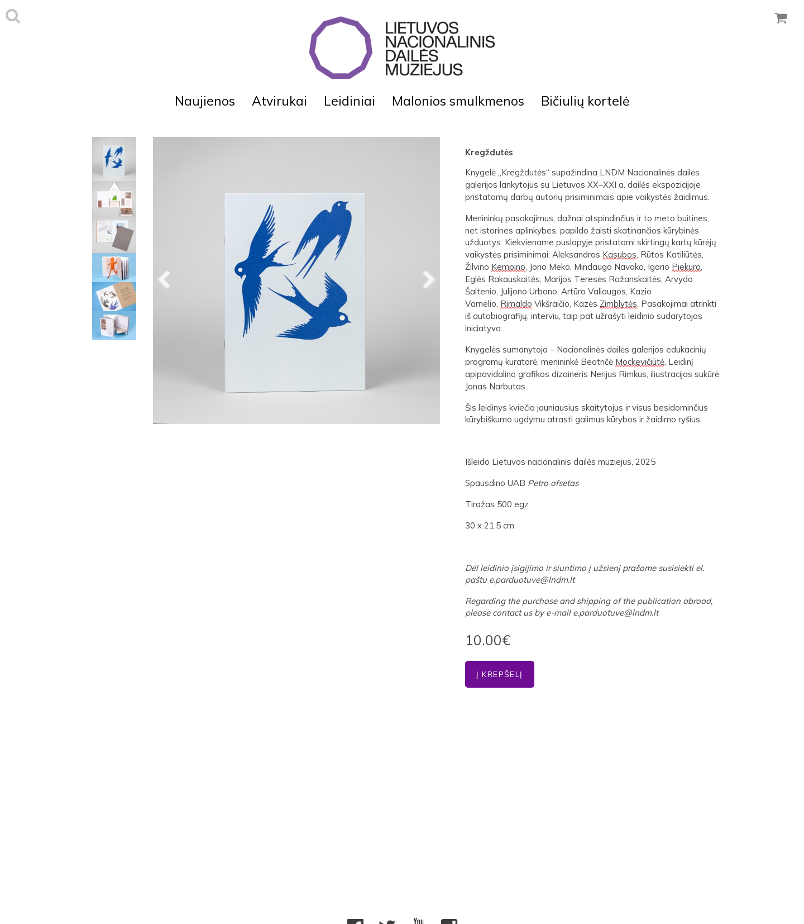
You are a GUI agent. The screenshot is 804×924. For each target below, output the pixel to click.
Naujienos (205, 101)
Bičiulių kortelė (585, 101)
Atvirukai (279, 101)
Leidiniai (349, 101)
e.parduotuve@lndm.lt (532, 579)
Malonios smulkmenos (458, 101)
